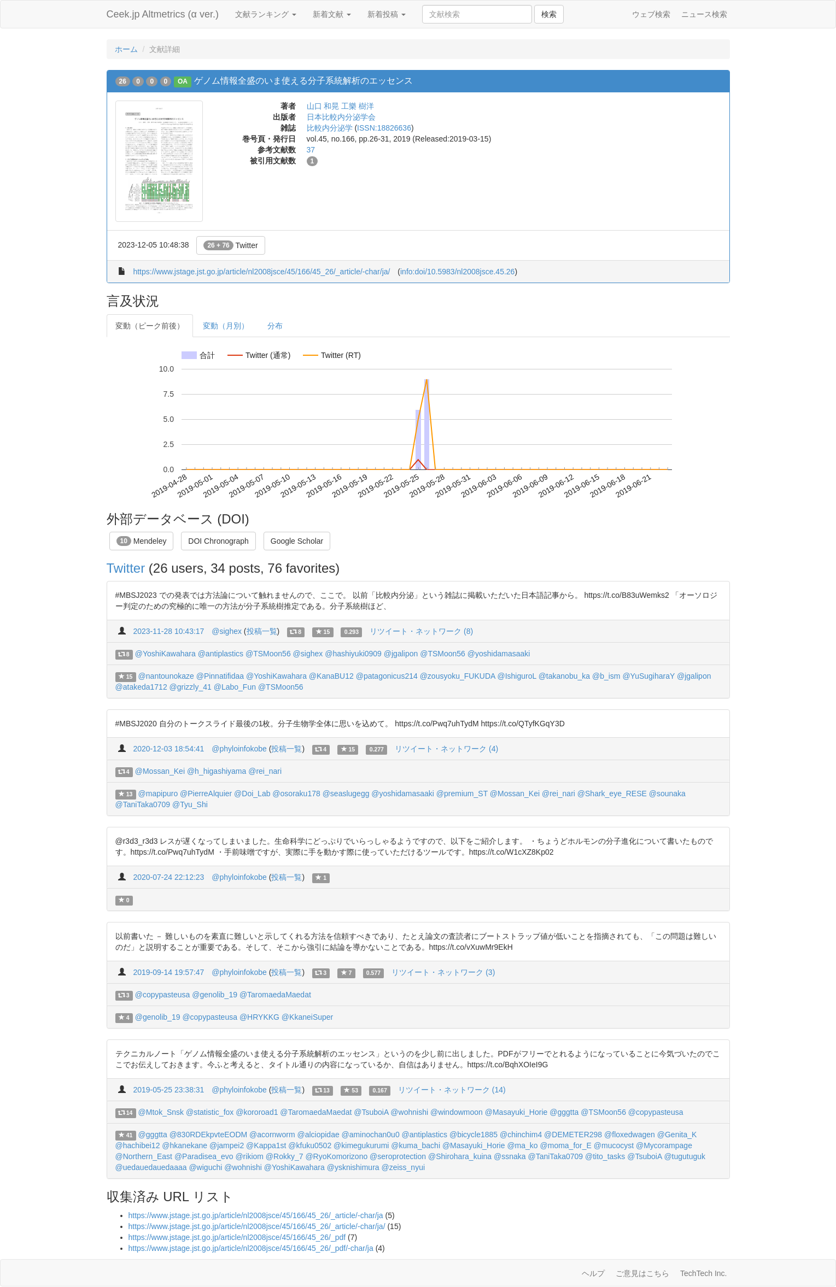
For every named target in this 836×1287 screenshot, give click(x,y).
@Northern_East (143, 1156)
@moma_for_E (566, 1145)
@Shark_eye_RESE (612, 793)
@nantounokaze (166, 676)
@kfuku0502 (309, 1145)
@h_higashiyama (216, 771)
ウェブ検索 (651, 14)
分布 (275, 325)
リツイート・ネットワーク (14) (452, 1089)
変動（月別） (226, 325)
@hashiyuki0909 (353, 653)
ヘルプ (593, 1273)
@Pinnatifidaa (220, 676)
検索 (549, 14)
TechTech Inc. (703, 1273)
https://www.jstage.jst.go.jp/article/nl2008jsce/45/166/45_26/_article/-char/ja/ (261, 271)
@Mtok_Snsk (161, 1112)
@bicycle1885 (473, 1134)
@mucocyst (614, 1145)
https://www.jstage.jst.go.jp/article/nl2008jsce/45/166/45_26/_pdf (237, 1237)
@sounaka (667, 793)
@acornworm (272, 1134)
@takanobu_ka (564, 676)
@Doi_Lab (252, 793)
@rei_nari (265, 771)
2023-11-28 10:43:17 (168, 631)
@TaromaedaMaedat (275, 994)
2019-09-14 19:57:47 (168, 972)
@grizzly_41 (190, 687)
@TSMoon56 (268, 653)
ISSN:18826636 (384, 128)
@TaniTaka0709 (143, 804)
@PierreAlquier (206, 793)
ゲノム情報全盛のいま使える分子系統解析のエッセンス (303, 80)
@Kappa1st (266, 1145)
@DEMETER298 (573, 1134)
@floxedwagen (629, 1134)
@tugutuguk (684, 1156)
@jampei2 (226, 1145)
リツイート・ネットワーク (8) (421, 631)
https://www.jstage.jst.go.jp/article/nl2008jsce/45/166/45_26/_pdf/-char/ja (250, 1248)
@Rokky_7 (284, 1156)
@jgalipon (401, 653)
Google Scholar (297, 541)
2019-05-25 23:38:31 (168, 1089)
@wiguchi (205, 1167)
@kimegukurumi (361, 1145)
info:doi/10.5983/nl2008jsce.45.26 (457, 271)
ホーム (126, 49)
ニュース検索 (704, 14)
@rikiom (249, 1156)
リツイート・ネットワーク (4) (446, 748)
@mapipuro (158, 793)
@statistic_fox (209, 1112)
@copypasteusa (162, 994)
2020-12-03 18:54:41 (168, 748)
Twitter (230, 245)
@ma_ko (522, 1145)
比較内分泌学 (330, 128)
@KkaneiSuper (307, 1017)
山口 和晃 (323, 106)
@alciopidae (318, 1134)
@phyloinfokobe (239, 748)
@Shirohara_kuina (460, 1156)
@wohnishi (409, 1112)
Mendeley (141, 541)
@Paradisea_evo (203, 1156)
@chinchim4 (521, 1134)
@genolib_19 (214, 994)
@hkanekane (184, 1145)
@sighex (227, 631)
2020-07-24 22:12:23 (168, 877)
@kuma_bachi (415, 1145)
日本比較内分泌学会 (341, 117)
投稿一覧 (262, 631)
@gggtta (563, 1112)
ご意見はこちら (642, 1273)
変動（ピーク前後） (149, 325)
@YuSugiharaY (648, 676)
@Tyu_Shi (190, 804)
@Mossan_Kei (160, 771)
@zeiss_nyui (403, 1167)
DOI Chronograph (218, 541)
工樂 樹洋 (357, 106)
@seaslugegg (346, 793)
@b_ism (606, 676)
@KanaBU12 (331, 676)
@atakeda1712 (141, 687)
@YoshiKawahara (165, 653)
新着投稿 (386, 14)
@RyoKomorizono (336, 1156)
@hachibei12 (137, 1145)
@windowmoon (456, 1112)
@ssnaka (510, 1156)
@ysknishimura (353, 1167)
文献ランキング (265, 14)
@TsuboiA (371, 1112)
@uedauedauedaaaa (151, 1167)
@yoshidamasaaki (498, 653)
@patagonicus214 (387, 676)
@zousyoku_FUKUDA (457, 676)
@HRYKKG (259, 1017)
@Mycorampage (664, 1145)
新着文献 (332, 14)
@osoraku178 (296, 793)
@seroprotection (398, 1156)
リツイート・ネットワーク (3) (443, 972)
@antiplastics (220, 653)
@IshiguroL (516, 676)
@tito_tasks (605, 1156)
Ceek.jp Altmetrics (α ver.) (163, 14)
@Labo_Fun (235, 687)
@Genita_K (677, 1134)
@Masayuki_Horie (516, 1112)
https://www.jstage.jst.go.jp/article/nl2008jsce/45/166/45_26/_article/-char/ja (255, 1215)
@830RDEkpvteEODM (208, 1134)
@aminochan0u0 (371, 1134)
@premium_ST (462, 793)
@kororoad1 (257, 1112)
